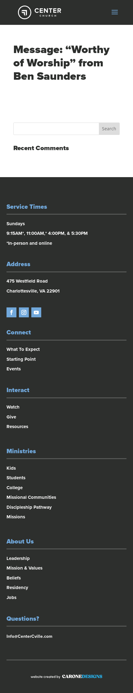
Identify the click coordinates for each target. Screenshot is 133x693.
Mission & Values (24, 568)
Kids (11, 468)
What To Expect (23, 349)
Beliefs (14, 578)
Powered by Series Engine (67, 108)
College (15, 487)
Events (14, 369)
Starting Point (21, 359)
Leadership (18, 558)
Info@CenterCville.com (29, 636)
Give (11, 417)
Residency (17, 587)
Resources (17, 426)
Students (16, 478)
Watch (13, 407)
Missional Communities (31, 497)
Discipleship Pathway (29, 507)
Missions (16, 517)
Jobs (11, 597)
